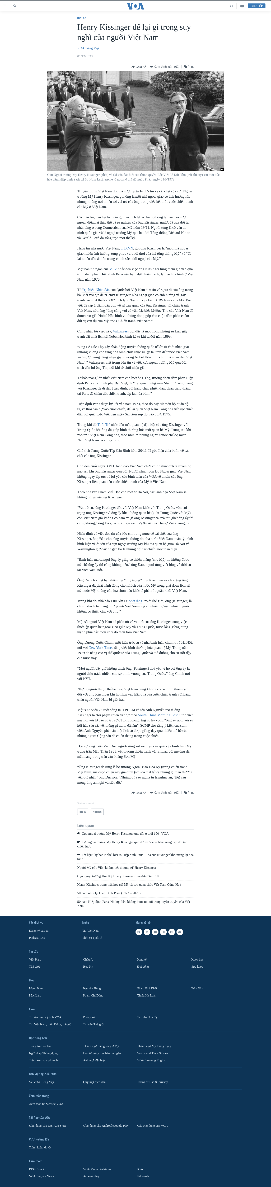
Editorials (143, 1176)
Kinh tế (142, 960)
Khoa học (197, 960)
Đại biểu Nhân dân (96, 289)
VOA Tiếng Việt (88, 48)
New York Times (101, 647)
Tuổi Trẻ (103, 424)
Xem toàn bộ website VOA (46, 1104)
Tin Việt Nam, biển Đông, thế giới (50, 1024)
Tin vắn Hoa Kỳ (147, 1017)
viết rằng (135, 601)
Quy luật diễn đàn (94, 1082)
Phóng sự (89, 1017)
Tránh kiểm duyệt (40, 1147)
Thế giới (34, 967)
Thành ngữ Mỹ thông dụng (154, 1046)
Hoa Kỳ (81, 18)
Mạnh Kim (36, 988)
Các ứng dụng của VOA (152, 1126)
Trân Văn (197, 988)
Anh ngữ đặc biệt (94, 1060)
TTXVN (127, 248)
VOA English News (41, 1176)
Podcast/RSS (37, 938)
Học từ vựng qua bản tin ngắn (102, 1053)
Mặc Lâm (35, 996)
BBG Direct (36, 1169)
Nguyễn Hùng (92, 988)
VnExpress (121, 331)
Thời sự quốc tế (92, 938)
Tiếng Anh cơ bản (40, 1046)
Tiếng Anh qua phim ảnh (44, 1060)
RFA (140, 1169)
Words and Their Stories (152, 1053)
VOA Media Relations (97, 1169)
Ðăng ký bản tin (39, 931)
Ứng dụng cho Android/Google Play (106, 1126)
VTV (113, 269)
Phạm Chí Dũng (93, 996)
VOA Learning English (151, 1060)
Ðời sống (143, 967)
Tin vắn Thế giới (93, 1024)
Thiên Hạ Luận (146, 996)
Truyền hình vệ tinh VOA (45, 1017)
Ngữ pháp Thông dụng (43, 1053)
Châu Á (88, 960)
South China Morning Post (158, 715)
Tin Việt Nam (90, 931)
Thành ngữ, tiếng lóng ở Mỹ (101, 1046)
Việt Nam (35, 960)
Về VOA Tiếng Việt (41, 1082)
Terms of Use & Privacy (152, 1082)
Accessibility (91, 1176)
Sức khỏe (197, 967)
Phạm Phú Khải (147, 988)
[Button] (139, 66)
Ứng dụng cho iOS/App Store (47, 1126)
